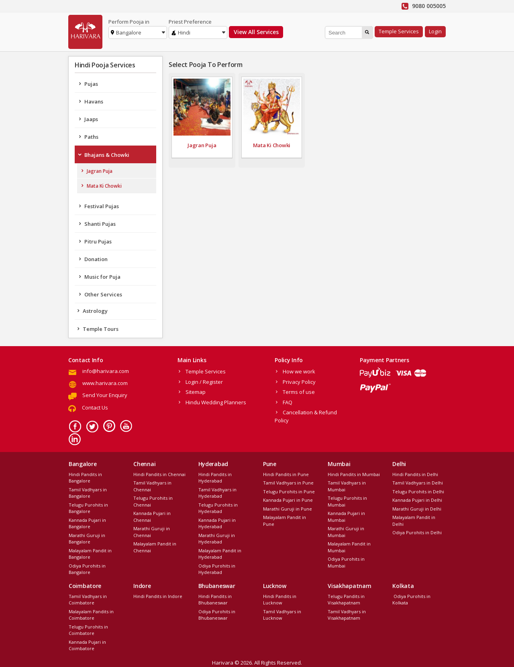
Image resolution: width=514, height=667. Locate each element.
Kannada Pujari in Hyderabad (217, 523)
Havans (93, 101)
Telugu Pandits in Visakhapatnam (346, 599)
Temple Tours (100, 328)
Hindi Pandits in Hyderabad (215, 477)
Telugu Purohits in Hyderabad (218, 508)
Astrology (95, 310)
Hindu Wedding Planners (216, 402)
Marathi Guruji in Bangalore (87, 538)
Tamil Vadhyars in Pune (288, 483)
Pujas (91, 83)
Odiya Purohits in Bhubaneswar (216, 614)
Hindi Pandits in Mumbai (354, 474)
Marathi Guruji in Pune (287, 509)
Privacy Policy (299, 381)
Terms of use (299, 391)
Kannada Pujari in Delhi (417, 500)
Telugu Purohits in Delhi (418, 492)
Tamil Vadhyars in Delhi (417, 483)
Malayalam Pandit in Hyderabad (219, 553)
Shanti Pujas (100, 223)
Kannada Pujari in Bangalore (87, 523)
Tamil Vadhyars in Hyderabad (217, 493)
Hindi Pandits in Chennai (159, 474)
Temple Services (399, 31)
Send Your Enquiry (104, 395)
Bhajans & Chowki (106, 154)
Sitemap (196, 391)
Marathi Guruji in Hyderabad (216, 538)
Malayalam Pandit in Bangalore (90, 553)
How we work (299, 371)
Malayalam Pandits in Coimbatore (91, 614)
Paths (91, 136)
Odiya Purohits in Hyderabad (216, 569)
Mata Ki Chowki (104, 185)
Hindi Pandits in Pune (286, 474)
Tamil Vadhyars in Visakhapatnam (347, 614)
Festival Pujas (101, 206)
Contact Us (95, 407)
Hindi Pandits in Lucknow (279, 599)
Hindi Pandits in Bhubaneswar (215, 599)
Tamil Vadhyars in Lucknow (282, 614)
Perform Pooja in (128, 21)
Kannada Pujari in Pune (288, 500)
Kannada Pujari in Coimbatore (87, 645)
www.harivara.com (105, 383)
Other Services (103, 294)
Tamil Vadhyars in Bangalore (88, 493)
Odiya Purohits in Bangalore (87, 569)
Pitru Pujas (98, 241)
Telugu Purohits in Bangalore (88, 508)
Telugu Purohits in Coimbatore (88, 630)
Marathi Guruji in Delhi (416, 509)
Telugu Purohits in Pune (289, 492)
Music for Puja (102, 276)
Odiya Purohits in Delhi (417, 532)
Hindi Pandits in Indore (157, 596)
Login (435, 31)
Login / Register (204, 381)
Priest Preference (190, 21)
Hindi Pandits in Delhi (415, 474)
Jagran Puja (99, 171)
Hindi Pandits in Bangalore (85, 477)
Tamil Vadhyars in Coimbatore (88, 599)
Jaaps (91, 119)
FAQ (287, 402)
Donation (96, 259)
